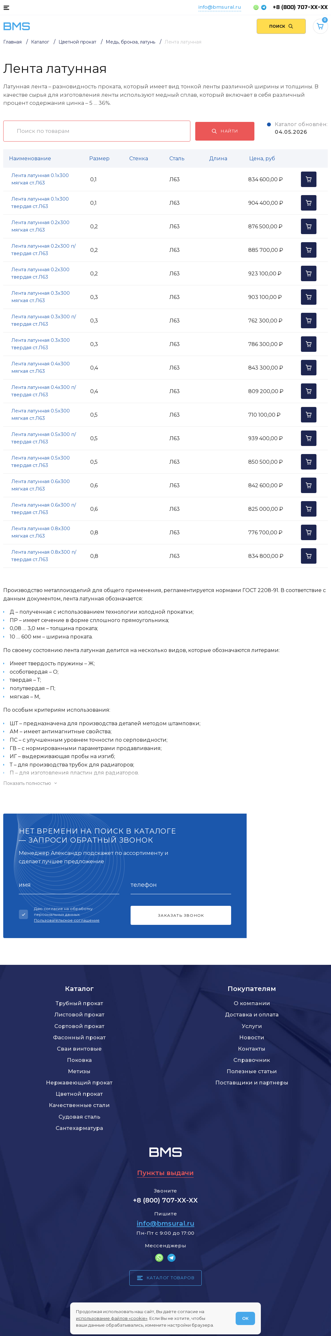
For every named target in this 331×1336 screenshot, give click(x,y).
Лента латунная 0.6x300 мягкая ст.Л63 (40, 485)
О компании (252, 1003)
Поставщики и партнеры (251, 1082)
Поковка (79, 1060)
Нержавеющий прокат (79, 1082)
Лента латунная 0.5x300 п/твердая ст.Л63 (43, 438)
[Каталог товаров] (6, 7)
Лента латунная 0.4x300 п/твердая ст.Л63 (43, 391)
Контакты (251, 1048)
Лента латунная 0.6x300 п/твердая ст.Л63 (43, 508)
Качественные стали (79, 1105)
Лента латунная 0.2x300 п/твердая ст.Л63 (43, 249)
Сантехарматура (79, 1128)
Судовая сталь (79, 1116)
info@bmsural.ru (219, 7)
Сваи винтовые (79, 1048)
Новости (251, 1037)
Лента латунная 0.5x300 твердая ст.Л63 (40, 461)
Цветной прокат (79, 1094)
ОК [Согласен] (245, 1318)
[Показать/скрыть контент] (165, 783)
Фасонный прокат (79, 1037)
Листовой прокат (79, 1014)
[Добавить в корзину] (308, 179)
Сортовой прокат (79, 1026)
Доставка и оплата (252, 1014)
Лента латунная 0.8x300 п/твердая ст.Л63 (43, 555)
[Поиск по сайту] (281, 26)
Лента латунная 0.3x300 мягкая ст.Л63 (40, 296)
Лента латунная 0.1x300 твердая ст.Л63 (40, 202)
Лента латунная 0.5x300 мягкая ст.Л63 (40, 414)
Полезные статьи (252, 1071)
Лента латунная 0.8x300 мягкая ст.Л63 (40, 532)
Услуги (252, 1026)
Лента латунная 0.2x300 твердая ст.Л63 (40, 273)
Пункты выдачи (165, 1173)
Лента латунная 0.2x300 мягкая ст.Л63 (40, 226)
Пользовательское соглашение (67, 920)
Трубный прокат (79, 1003)
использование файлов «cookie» (111, 1318)
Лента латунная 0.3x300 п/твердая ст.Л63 (43, 320)
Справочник (251, 1060)
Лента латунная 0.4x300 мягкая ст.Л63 (40, 367)
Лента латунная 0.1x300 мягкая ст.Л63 (40, 179)
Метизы (79, 1071)
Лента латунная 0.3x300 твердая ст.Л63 (40, 344)
